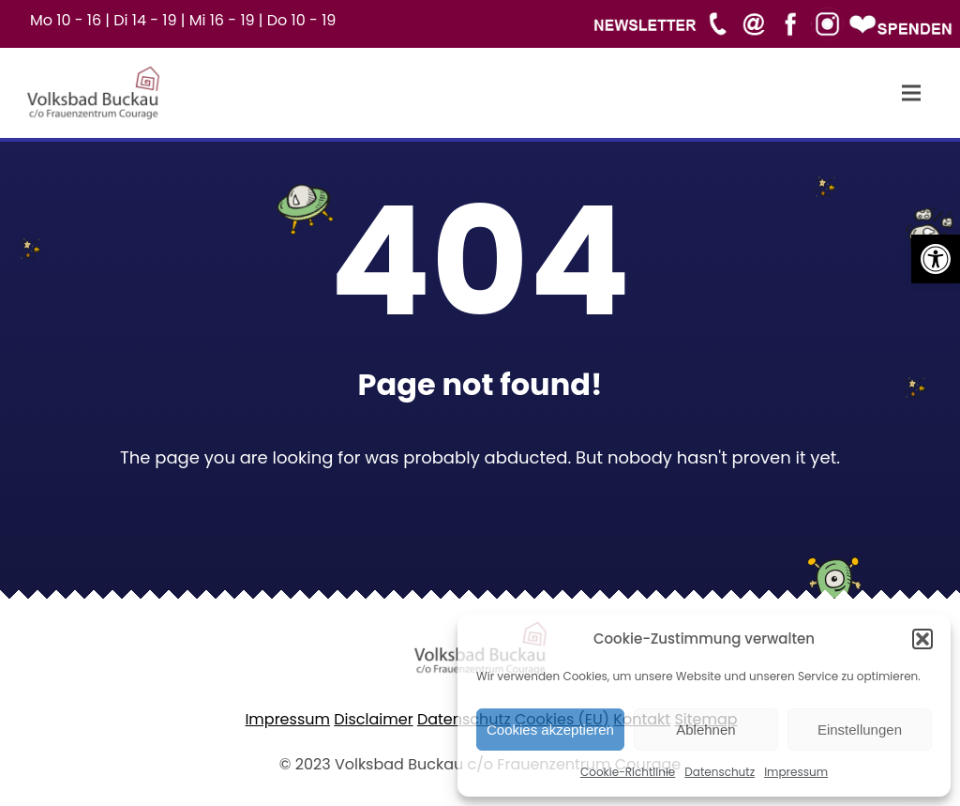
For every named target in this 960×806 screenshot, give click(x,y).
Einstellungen (860, 730)
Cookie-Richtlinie (627, 772)
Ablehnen (705, 730)
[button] (935, 259)
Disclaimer (373, 719)
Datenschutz (719, 772)
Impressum (796, 772)
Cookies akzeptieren (550, 730)
